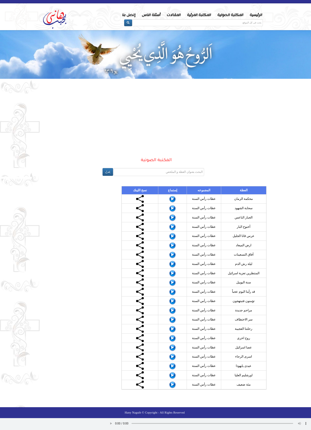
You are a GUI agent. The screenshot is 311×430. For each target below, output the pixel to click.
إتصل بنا (128, 15)
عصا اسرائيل (243, 347)
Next (304, 92)
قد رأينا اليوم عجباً (243, 291)
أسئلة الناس (151, 15)
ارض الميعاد (243, 245)
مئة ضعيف (244, 384)
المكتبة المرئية (199, 15)
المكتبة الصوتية (230, 15)
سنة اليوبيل (243, 282)
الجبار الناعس (243, 217)
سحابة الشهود (243, 208)
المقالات (174, 15)
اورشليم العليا (243, 375)
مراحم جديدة (243, 310)
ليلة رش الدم (243, 264)
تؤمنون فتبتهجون (243, 301)
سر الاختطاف (243, 319)
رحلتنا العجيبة (243, 328)
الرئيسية (256, 15)
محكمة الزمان (243, 198)
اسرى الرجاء (243, 356)
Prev (7, 92)
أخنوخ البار (243, 226)
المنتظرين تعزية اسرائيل (243, 273)
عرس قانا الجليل (243, 236)
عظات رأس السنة (204, 198)
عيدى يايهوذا (243, 365)
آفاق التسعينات (243, 254)
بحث (107, 172)
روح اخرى (243, 338)
